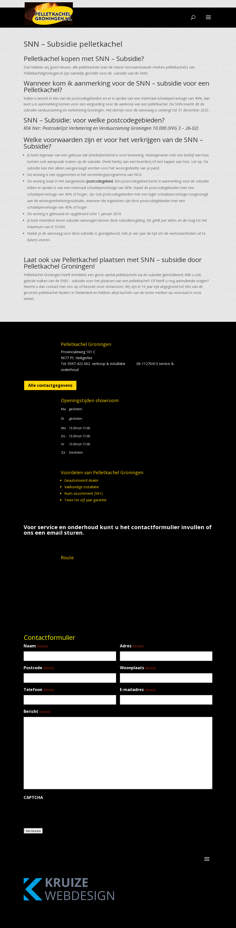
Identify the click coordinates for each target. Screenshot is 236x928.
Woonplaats (138, 668)
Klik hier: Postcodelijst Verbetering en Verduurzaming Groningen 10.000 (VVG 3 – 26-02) (112, 128)
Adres (132, 646)
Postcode (39, 668)
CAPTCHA (33, 797)
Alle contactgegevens (50, 385)
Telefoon (39, 690)
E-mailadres (138, 690)
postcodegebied (100, 181)
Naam (36, 646)
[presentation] (62, 812)
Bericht (37, 712)
